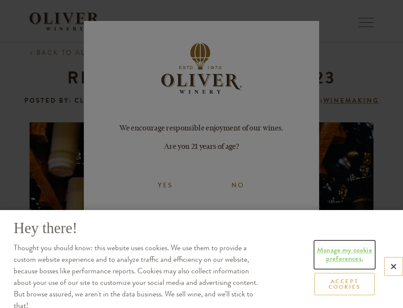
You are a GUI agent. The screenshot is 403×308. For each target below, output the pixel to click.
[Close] (393, 285)
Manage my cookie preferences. (344, 273)
